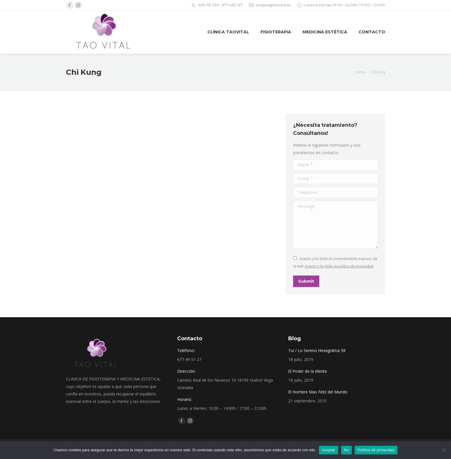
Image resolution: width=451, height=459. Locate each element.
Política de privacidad (376, 450)
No (346, 450)
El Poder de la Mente (307, 371)
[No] (444, 450)
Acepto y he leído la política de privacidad (339, 266)
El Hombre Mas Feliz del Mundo (317, 392)
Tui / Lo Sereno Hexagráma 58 (316, 350)
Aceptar (328, 450)
